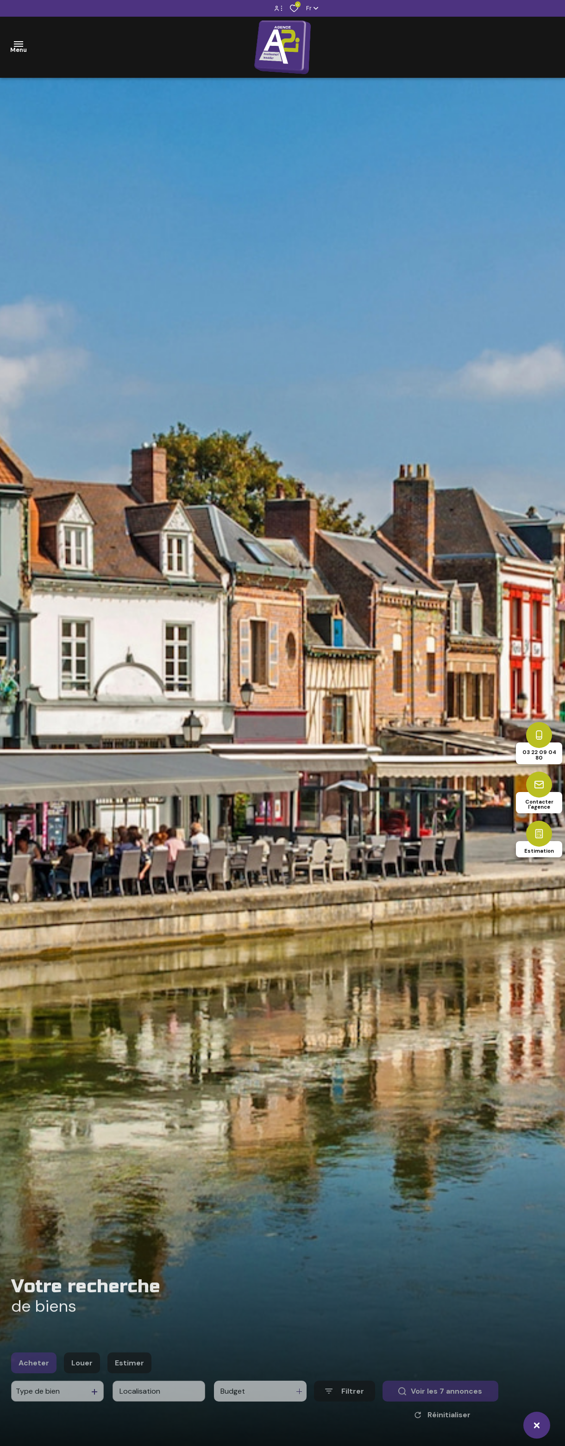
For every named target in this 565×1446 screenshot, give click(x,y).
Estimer (129, 1377)
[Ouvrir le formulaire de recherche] (344, 1405)
